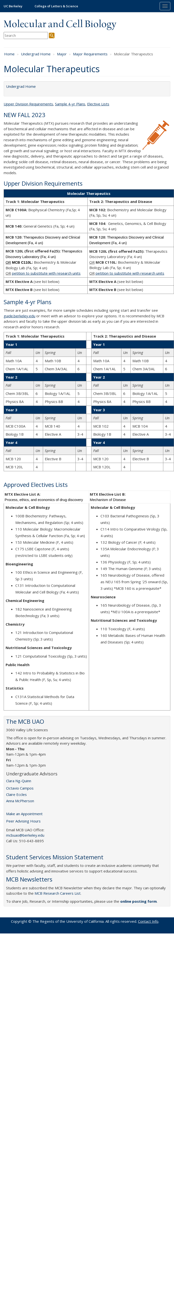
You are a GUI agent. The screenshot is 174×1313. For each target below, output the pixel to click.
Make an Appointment (24, 813)
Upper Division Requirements (28, 103)
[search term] (26, 35)
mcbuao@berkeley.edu (25, 835)
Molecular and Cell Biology (60, 24)
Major (62, 53)
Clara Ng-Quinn (18, 780)
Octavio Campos (20, 788)
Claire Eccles (16, 794)
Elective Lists (98, 103)
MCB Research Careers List (58, 893)
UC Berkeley (13, 6)
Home (9, 53)
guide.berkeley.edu (19, 315)
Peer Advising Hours (23, 821)
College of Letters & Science (56, 6)
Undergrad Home (36, 53)
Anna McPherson (20, 800)
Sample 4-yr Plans (70, 103)
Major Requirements (90, 53)
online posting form (138, 901)
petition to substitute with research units (46, 273)
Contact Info (148, 921)
